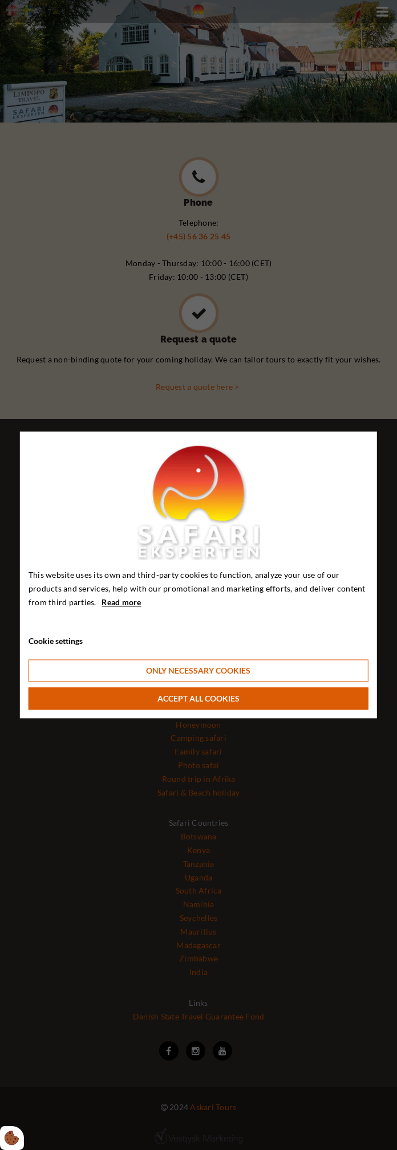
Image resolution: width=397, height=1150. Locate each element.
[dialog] (198, 574)
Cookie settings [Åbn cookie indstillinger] (56, 641)
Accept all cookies (198, 699)
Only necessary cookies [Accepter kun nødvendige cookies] (198, 671)
